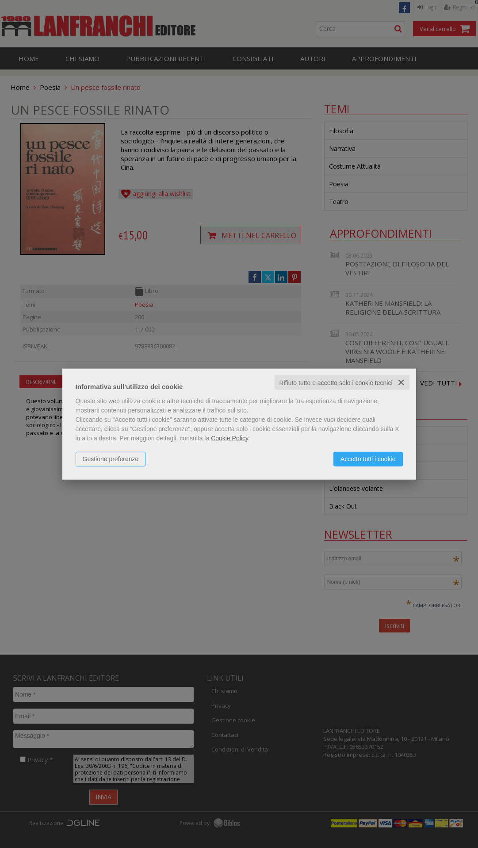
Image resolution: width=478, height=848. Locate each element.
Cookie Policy (229, 437)
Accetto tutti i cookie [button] (368, 458)
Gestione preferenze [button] (111, 458)
